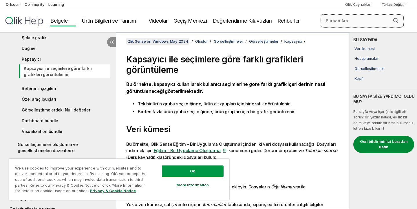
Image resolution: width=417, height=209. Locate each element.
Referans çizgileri (39, 88)
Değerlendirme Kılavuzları (242, 21)
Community (35, 4)
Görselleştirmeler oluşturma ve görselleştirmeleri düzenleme (48, 147)
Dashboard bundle (40, 120)
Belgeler (59, 21)
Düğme (29, 48)
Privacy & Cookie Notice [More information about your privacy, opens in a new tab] (113, 190)
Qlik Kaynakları (358, 4)
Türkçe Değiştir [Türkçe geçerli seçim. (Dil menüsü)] (394, 5)
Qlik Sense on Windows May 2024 (157, 41)
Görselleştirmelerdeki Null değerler (56, 109)
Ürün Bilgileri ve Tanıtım (109, 21)
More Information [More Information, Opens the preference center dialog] (192, 185)
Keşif (358, 78)
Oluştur (201, 41)
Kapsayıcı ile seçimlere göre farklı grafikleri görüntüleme (58, 71)
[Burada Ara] (362, 21)
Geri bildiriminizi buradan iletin (384, 144)
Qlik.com (13, 4)
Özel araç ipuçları (39, 99)
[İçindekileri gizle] (111, 42)
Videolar (158, 21)
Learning (56, 4)
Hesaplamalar (366, 58)
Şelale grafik (34, 37)
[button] (396, 21)
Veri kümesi (364, 48)
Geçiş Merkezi (190, 21)
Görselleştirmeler (369, 68)
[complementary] (383, 121)
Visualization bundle (42, 131)
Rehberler (288, 21)
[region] (119, 179)
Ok (192, 171)
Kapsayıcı (31, 59)
